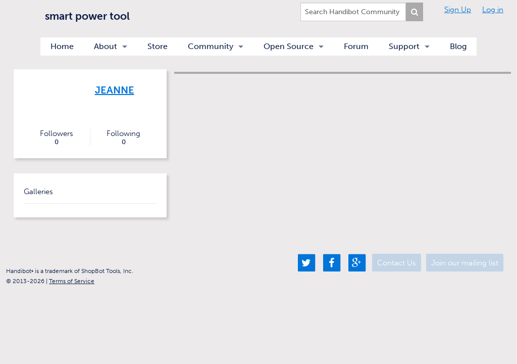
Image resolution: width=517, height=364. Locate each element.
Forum (356, 46)
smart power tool (87, 16)
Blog (458, 46)
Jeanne (114, 90)
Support (404, 46)
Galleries (38, 191)
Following (123, 137)
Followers (57, 137)
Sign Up (457, 9)
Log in (492, 9)
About (105, 46)
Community (210, 46)
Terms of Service (71, 281)
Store (157, 46)
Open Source (289, 46)
